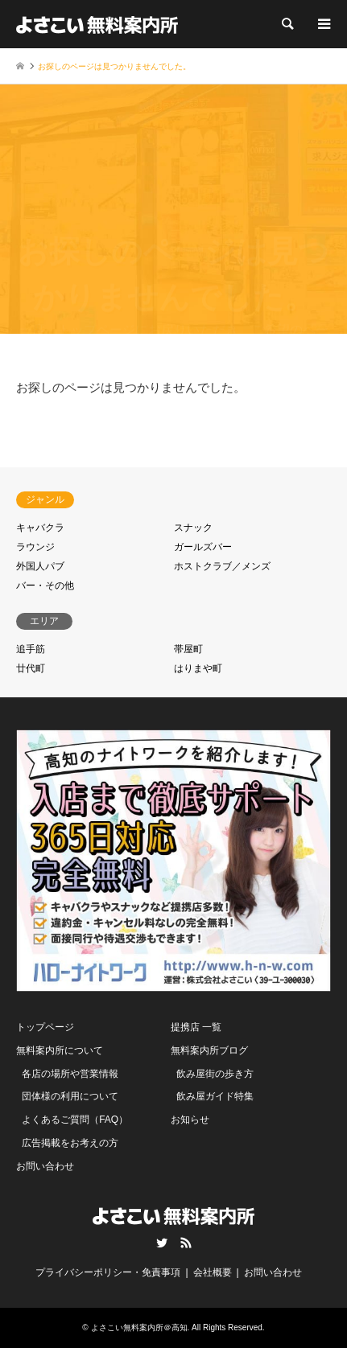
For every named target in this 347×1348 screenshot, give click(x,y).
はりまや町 (198, 668)
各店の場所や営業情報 (70, 1073)
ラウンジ (35, 547)
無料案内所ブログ (209, 1050)
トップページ (45, 1027)
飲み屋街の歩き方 (215, 1073)
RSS (186, 1242)
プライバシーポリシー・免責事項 (107, 1272)
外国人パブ (40, 566)
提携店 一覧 (196, 1027)
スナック (193, 527)
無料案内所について (59, 1050)
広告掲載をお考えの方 (70, 1143)
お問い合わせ (45, 1166)
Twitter (161, 1242)
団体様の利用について (70, 1096)
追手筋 (30, 649)
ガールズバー (203, 547)
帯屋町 (188, 649)
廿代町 (30, 668)
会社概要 (212, 1272)
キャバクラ (40, 527)
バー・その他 (45, 585)
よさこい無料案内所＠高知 (139, 1327)
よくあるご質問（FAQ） (75, 1119)
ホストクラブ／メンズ (222, 566)
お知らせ (190, 1119)
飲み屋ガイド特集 (215, 1096)
